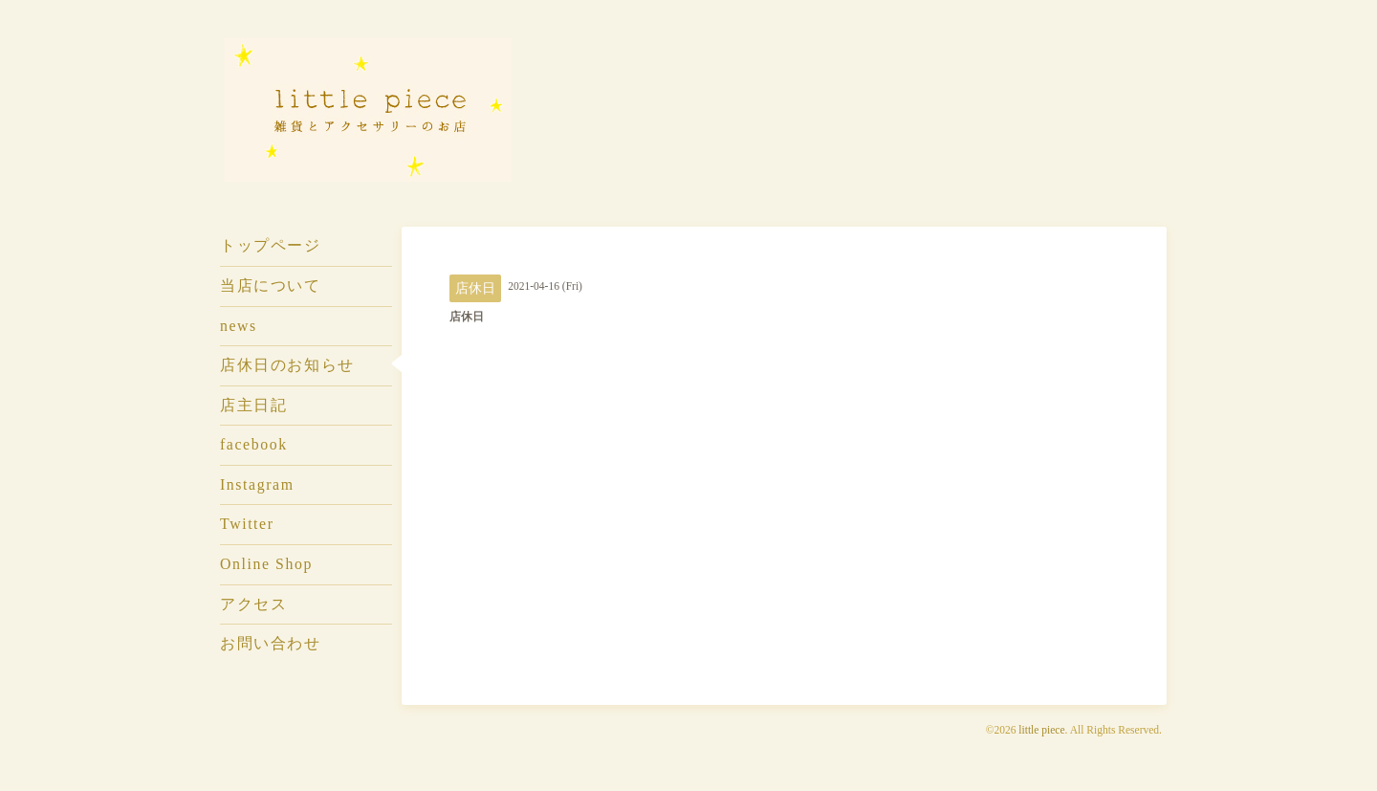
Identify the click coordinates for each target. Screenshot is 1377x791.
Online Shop (266, 564)
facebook (254, 444)
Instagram (257, 484)
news (238, 326)
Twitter (247, 524)
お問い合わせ (270, 643)
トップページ (270, 245)
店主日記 (253, 405)
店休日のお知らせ (287, 365)
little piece (1041, 730)
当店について (270, 285)
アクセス (253, 604)
